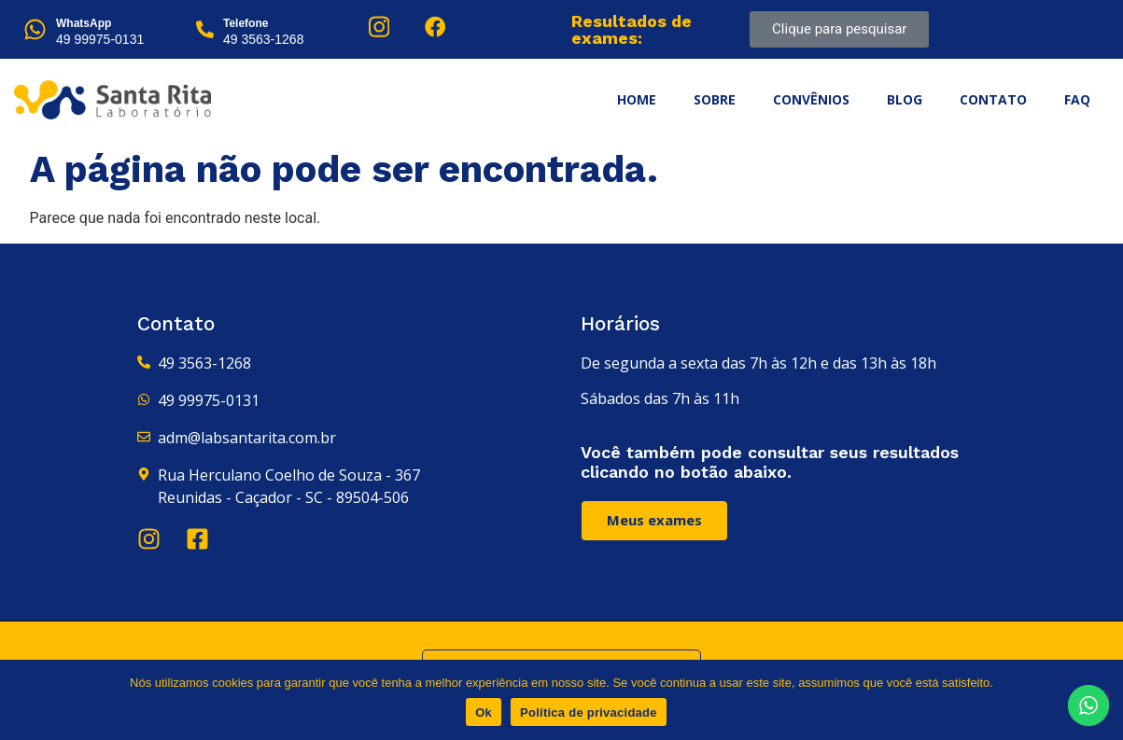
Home (636, 99)
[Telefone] (205, 29)
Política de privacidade (588, 712)
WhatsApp (83, 23)
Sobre (715, 99)
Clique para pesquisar (839, 29)
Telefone (245, 23)
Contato (993, 99)
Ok (483, 712)
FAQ (1077, 99)
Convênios (811, 99)
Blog (904, 99)
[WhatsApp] (35, 29)
